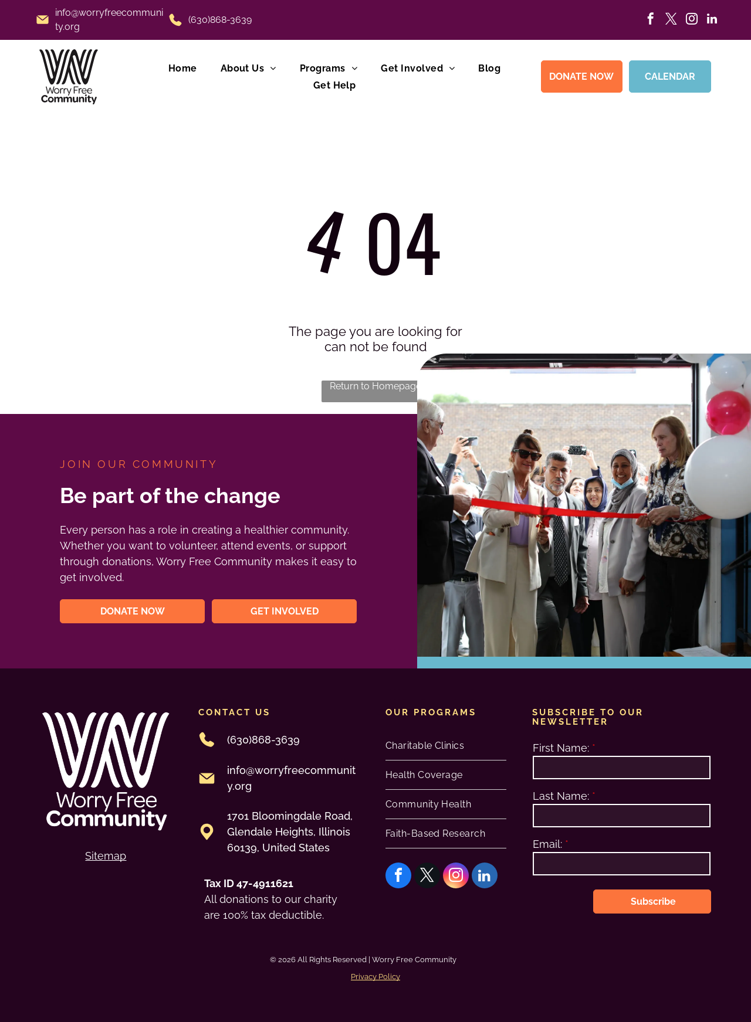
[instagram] (692, 20)
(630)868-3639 (220, 19)
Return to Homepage (375, 386)
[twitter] (671, 20)
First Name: (561, 748)
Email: (547, 844)
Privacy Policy (375, 976)
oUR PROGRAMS (430, 712)
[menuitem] (183, 67)
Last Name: (561, 796)
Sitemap (105, 856)
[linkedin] (712, 20)
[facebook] (650, 20)
